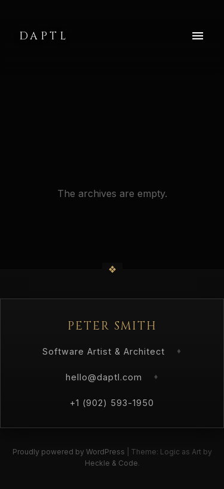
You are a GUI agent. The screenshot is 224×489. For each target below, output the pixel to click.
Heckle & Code (111, 463)
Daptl (43, 36)
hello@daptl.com (104, 377)
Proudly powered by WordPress (70, 451)
